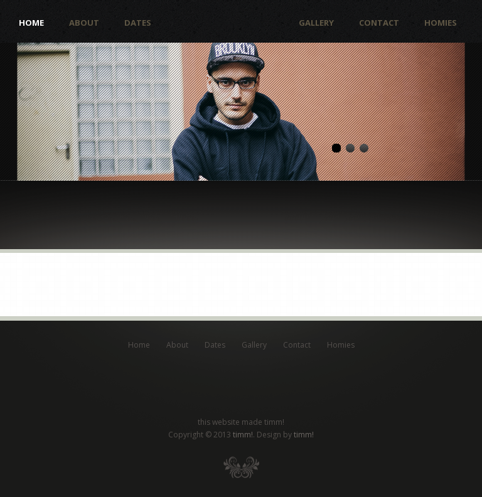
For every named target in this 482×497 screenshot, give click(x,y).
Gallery (316, 23)
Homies (440, 23)
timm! (243, 434)
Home (31, 23)
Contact (379, 23)
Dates (137, 23)
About (84, 23)
